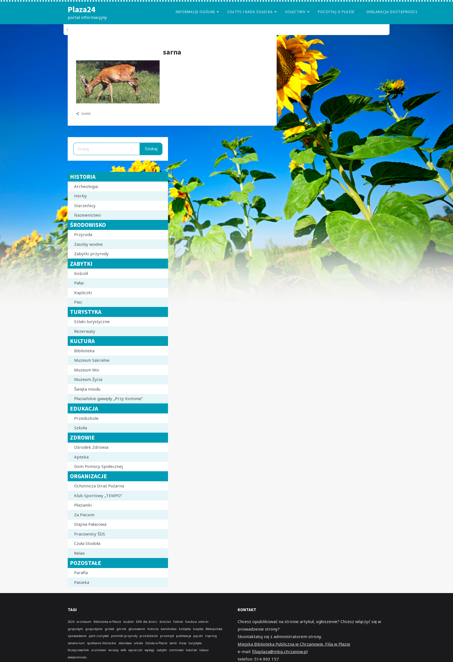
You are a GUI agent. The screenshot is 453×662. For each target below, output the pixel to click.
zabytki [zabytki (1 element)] (162, 650)
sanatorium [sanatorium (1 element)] (76, 643)
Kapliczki (83, 292)
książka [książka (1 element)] (198, 629)
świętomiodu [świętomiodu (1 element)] (77, 657)
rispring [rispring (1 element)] (211, 636)
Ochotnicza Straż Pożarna (99, 486)
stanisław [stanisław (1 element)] (124, 643)
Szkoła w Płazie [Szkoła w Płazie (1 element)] (156, 643)
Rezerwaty (84, 331)
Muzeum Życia (88, 379)
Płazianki (83, 505)
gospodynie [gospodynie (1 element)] (94, 629)
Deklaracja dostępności (392, 11)
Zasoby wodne (88, 244)
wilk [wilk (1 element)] (123, 650)
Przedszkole (86, 418)
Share (83, 113)
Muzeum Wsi (86, 370)
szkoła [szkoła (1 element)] (138, 643)
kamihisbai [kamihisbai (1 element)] (169, 629)
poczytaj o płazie (336, 11)
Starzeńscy (85, 205)
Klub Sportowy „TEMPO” (98, 495)
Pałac (79, 283)
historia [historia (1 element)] (153, 629)
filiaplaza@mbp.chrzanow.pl (280, 651)
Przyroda (83, 234)
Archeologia (86, 186)
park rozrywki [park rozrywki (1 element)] (99, 636)
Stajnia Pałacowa (90, 524)
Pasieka (81, 582)
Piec (78, 302)
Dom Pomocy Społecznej (98, 466)
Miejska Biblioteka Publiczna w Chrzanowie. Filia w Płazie (294, 644)
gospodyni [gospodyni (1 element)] (75, 629)
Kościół (81, 273)
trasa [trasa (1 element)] (182, 643)
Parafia (81, 572)
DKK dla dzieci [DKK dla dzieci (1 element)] (146, 622)
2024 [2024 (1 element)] (71, 622)
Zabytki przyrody (91, 253)
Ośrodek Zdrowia (91, 447)
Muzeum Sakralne (91, 360)
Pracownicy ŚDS (89, 534)
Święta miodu (87, 389)
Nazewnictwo (87, 215)
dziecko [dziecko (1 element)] (165, 622)
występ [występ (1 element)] (149, 650)
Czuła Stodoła (87, 543)
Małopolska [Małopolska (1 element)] (214, 629)
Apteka (81, 457)
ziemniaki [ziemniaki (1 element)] (176, 650)
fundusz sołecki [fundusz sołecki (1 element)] (196, 622)
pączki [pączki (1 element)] (198, 636)
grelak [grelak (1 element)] (109, 629)
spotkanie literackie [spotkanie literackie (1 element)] (101, 643)
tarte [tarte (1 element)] (173, 643)
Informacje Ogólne (195, 11)
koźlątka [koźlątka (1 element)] (185, 629)
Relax (79, 553)
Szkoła (80, 427)
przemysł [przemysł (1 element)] (167, 636)
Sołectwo (295, 11)
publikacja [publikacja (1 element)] (183, 636)
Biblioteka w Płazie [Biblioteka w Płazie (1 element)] (107, 622)
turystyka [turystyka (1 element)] (195, 643)
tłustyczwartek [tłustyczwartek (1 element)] (78, 650)
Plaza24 (81, 9)
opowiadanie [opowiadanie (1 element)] (77, 636)
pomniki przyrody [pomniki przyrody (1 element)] (124, 636)
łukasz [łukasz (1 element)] (204, 650)
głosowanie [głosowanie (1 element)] (136, 629)
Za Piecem (84, 514)
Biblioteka (84, 350)
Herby (80, 196)
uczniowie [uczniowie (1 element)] (98, 650)
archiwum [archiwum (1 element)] (84, 622)
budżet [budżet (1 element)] (128, 622)
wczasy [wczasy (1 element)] (113, 650)
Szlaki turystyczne (92, 321)
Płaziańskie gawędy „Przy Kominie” (108, 398)
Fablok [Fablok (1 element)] (178, 622)
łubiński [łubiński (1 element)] (191, 650)
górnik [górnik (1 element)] (121, 629)
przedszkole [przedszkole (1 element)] (149, 636)
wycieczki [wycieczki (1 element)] (135, 650)
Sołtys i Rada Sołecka (250, 11)
